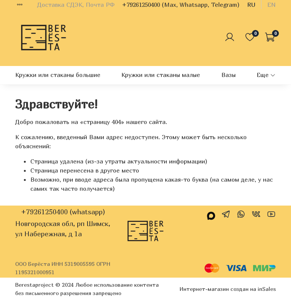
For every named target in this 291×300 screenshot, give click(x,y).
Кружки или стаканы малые (160, 75)
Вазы (228, 75)
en (271, 4)
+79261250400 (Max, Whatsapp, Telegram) (180, 4)
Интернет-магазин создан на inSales (228, 289)
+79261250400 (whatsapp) (63, 212)
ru (251, 4)
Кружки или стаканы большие (57, 75)
